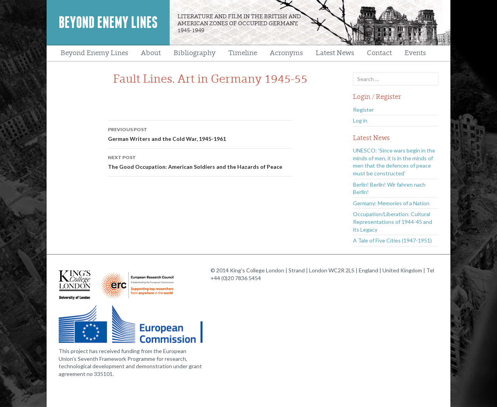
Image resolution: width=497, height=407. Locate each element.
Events (415, 53)
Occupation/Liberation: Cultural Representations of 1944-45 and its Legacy (392, 221)
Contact (379, 53)
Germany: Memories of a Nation (391, 203)
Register (363, 109)
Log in (360, 120)
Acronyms (286, 53)
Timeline (242, 53)
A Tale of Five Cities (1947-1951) (392, 240)
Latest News (335, 53)
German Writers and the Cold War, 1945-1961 (200, 133)
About (151, 53)
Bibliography (194, 53)
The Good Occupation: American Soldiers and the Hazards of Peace (200, 161)
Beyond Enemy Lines (108, 22)
